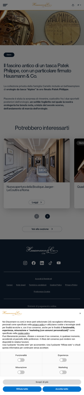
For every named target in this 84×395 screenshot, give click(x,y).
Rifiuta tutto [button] (22, 389)
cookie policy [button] (23, 333)
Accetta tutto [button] (61, 389)
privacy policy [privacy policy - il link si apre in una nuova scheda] (38, 324)
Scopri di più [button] (42, 382)
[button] (80, 313)
